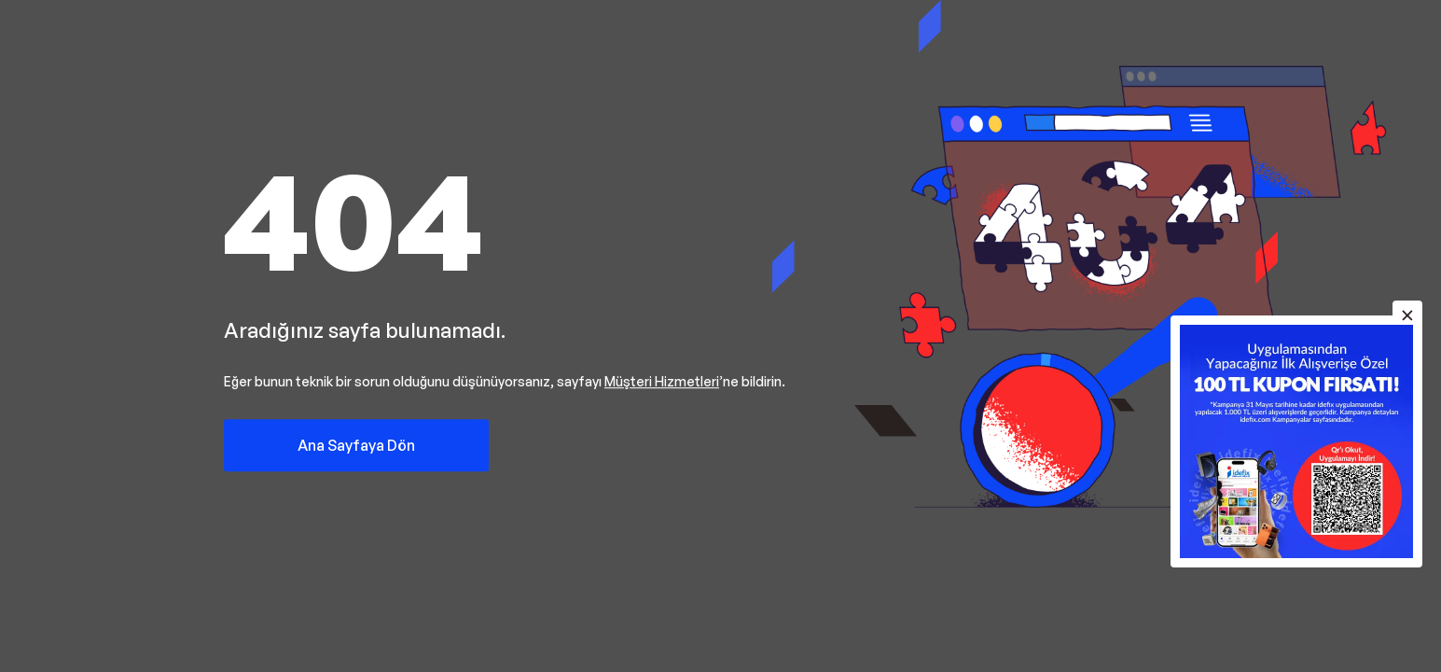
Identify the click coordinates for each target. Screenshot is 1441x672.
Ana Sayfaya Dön (356, 445)
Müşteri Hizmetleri (661, 381)
